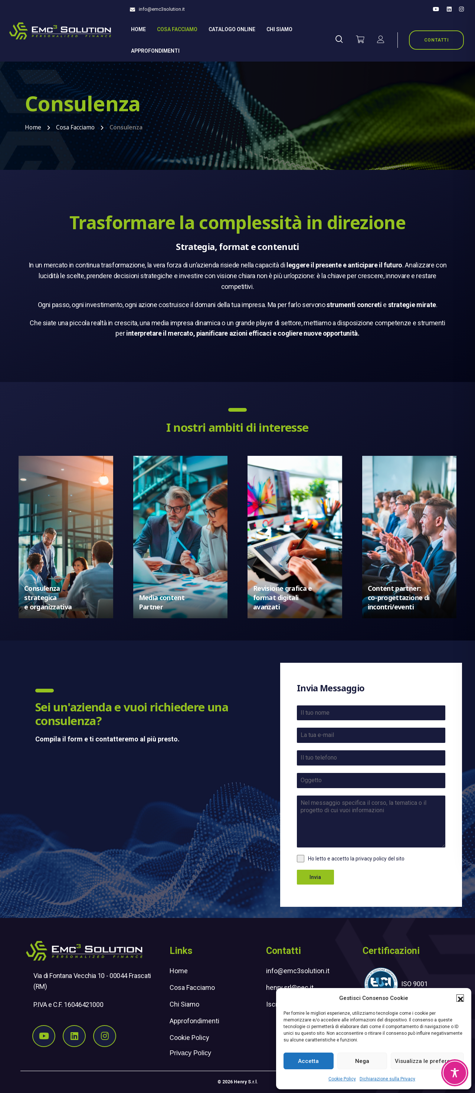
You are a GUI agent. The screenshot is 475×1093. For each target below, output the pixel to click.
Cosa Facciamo (177, 29)
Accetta (308, 1061)
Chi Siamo (184, 1004)
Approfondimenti (155, 51)
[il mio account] (380, 40)
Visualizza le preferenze (427, 1061)
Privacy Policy (190, 1053)
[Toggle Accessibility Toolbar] (455, 1073)
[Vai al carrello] (360, 40)
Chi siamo (279, 29)
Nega (362, 1061)
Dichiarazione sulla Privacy (387, 1079)
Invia (315, 877)
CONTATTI (436, 40)
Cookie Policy (342, 1079)
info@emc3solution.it (162, 9)
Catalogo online (232, 29)
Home (138, 29)
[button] (460, 998)
